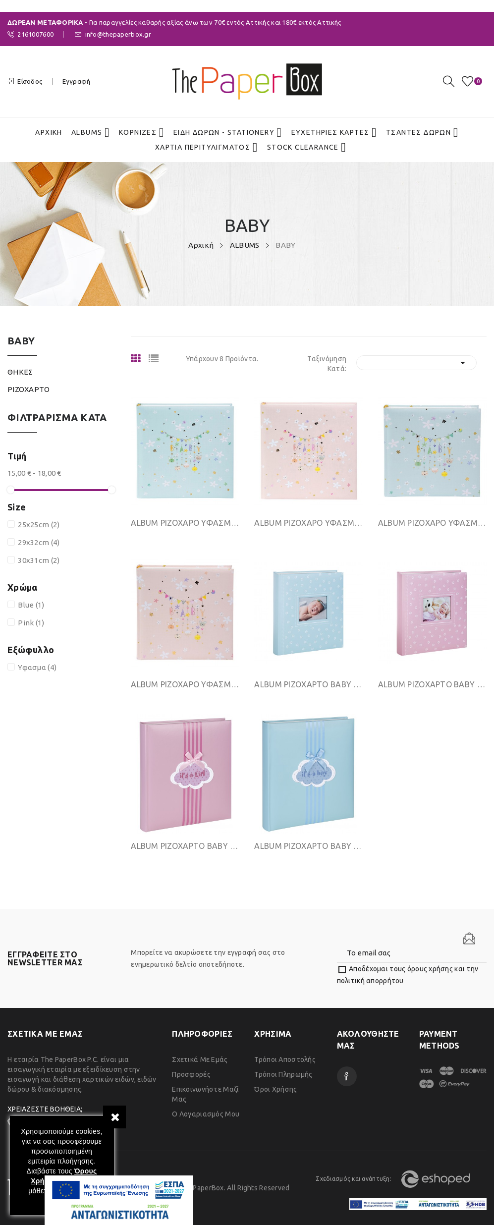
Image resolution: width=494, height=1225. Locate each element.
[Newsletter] (469, 938)
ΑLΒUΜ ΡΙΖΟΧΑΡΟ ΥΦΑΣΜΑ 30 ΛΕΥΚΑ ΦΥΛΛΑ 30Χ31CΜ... (185, 522)
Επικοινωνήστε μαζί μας (205, 1094)
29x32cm (38, 542)
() (469, 81)
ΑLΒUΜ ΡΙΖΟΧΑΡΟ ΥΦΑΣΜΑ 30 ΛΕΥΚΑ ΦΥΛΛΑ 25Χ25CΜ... (432, 522)
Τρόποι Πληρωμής (283, 1074)
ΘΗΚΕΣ (20, 372)
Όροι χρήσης (275, 1089)
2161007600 (30, 34)
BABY (21, 341)
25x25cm (38, 524)
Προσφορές (191, 1074)
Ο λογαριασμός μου (205, 1114)
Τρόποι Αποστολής (284, 1059)
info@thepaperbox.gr (113, 34)
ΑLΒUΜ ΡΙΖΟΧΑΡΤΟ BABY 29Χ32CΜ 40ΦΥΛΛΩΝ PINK (432, 684)
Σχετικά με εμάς (199, 1059)
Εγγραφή (76, 81)
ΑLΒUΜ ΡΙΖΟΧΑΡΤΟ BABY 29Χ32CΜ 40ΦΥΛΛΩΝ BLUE (308, 684)
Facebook (347, 1076)
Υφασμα (37, 667)
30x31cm (38, 560)
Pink (31, 622)
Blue (31, 605)
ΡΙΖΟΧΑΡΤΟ (28, 389)
